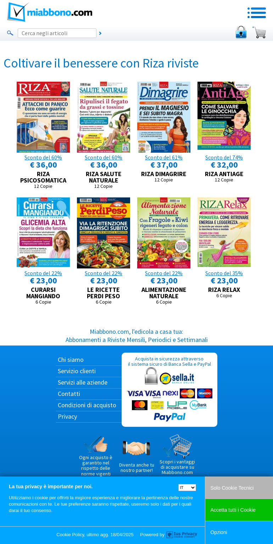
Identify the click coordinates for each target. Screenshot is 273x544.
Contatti (69, 394)
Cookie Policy (70, 534)
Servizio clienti (77, 371)
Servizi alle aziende (82, 382)
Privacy (67, 416)
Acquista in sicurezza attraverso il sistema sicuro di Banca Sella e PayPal (169, 389)
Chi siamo (71, 359)
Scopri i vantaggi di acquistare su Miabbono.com (177, 455)
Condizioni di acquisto (87, 405)
